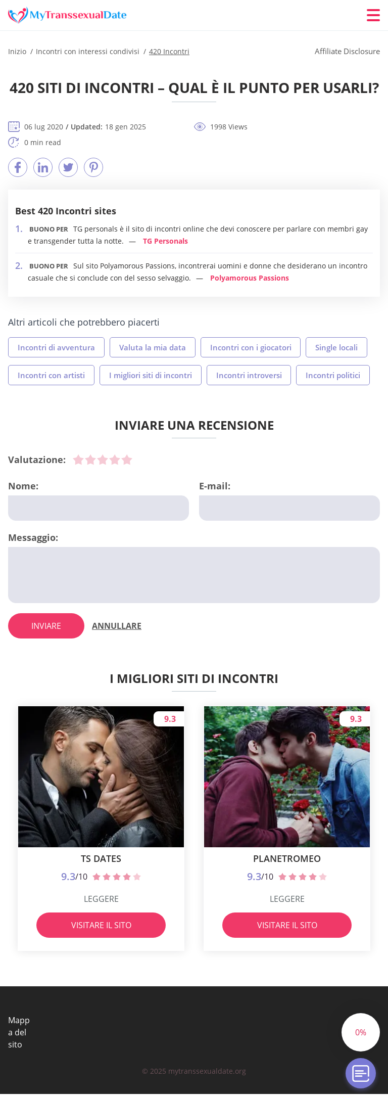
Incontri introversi (249, 375)
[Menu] (373, 15)
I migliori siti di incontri (150, 375)
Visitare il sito (101, 927)
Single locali (337, 347)
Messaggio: (33, 537)
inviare (46, 627)
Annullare (116, 627)
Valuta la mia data (152, 347)
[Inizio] (68, 15)
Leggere (101, 900)
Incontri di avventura (56, 347)
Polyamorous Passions (249, 278)
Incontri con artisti (51, 375)
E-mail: (214, 486)
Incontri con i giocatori (251, 347)
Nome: (23, 486)
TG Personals (165, 241)
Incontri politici (333, 375)
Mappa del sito (19, 1034)
